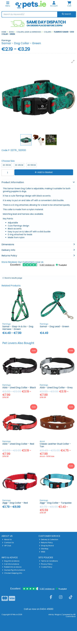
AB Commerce (70, 615)
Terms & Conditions (48, 561)
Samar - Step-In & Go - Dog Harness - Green (17, 328)
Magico (58, 614)
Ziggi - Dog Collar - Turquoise (56, 502)
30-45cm (19, 165)
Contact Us (8, 542)
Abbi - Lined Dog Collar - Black (19, 387)
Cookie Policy (45, 567)
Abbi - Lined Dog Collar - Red (18, 443)
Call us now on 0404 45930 (38, 609)
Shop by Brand (46, 545)
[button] (73, 61)
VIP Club (6, 545)
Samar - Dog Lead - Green (54, 326)
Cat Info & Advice (10, 564)
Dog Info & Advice (10, 561)
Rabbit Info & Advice (11, 567)
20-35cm (7, 165)
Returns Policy (46, 542)
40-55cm (31, 165)
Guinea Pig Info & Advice (13, 570)
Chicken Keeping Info (12, 573)
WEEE (42, 552)
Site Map (43, 548)
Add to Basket (44, 172)
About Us (7, 539)
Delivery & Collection (48, 539)
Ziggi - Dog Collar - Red (15, 502)
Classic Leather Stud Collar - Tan (55, 445)
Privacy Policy (46, 564)
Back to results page (13, 278)
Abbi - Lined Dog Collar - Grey (56, 387)
